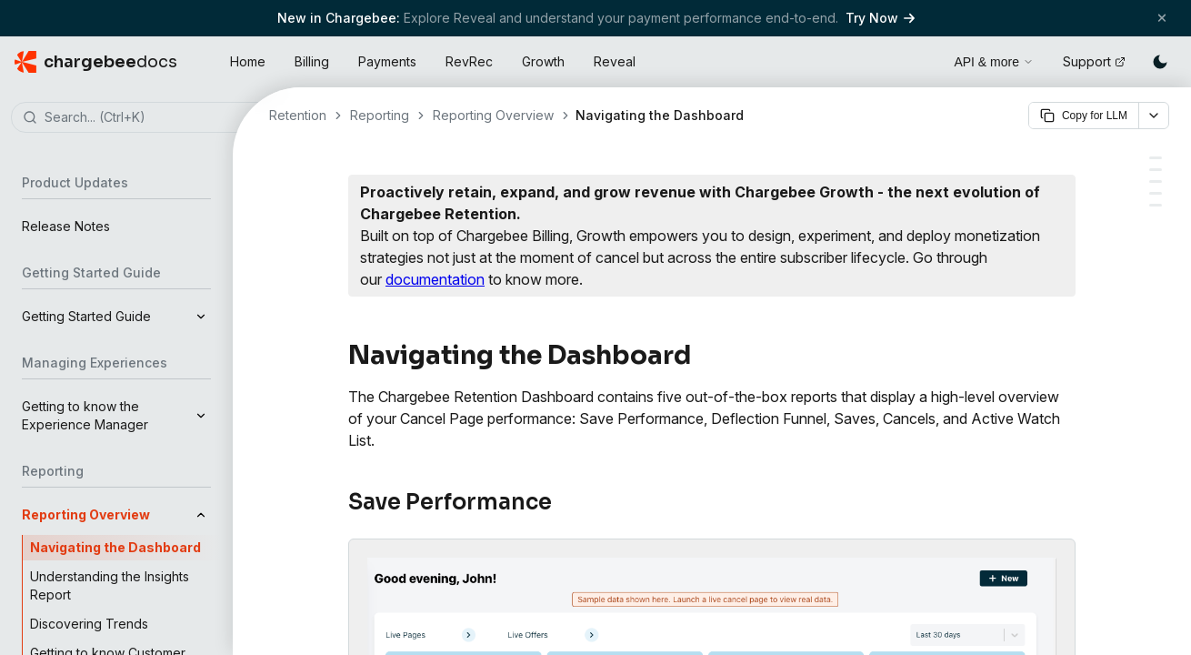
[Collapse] (201, 515)
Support (1094, 61)
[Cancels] (1155, 181)
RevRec (469, 61)
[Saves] (1155, 193)
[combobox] (143, 118)
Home (247, 61)
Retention (297, 115)
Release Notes (66, 226)
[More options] (1153, 115)
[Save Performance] (1155, 157)
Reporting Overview (493, 115)
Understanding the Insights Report (109, 585)
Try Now (880, 17)
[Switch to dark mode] (1160, 61)
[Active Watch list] (1155, 205)
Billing (312, 61)
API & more (994, 62)
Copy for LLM (1083, 115)
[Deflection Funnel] (1155, 169)
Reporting (379, 115)
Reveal (615, 61)
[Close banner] (1161, 18)
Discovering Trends (89, 623)
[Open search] (919, 59)
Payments (387, 61)
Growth (543, 61)
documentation (435, 279)
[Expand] (201, 317)
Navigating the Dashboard (115, 547)
